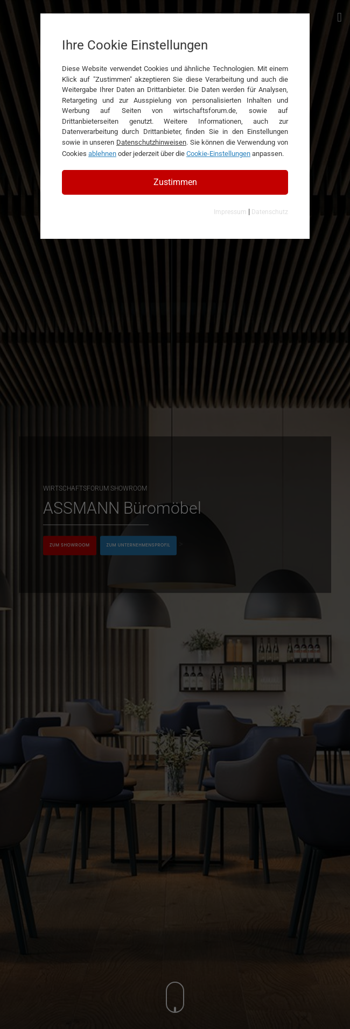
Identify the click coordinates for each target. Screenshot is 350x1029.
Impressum (230, 212)
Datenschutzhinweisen (151, 142)
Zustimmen (175, 182)
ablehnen (102, 154)
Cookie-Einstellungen (218, 154)
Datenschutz (269, 212)
